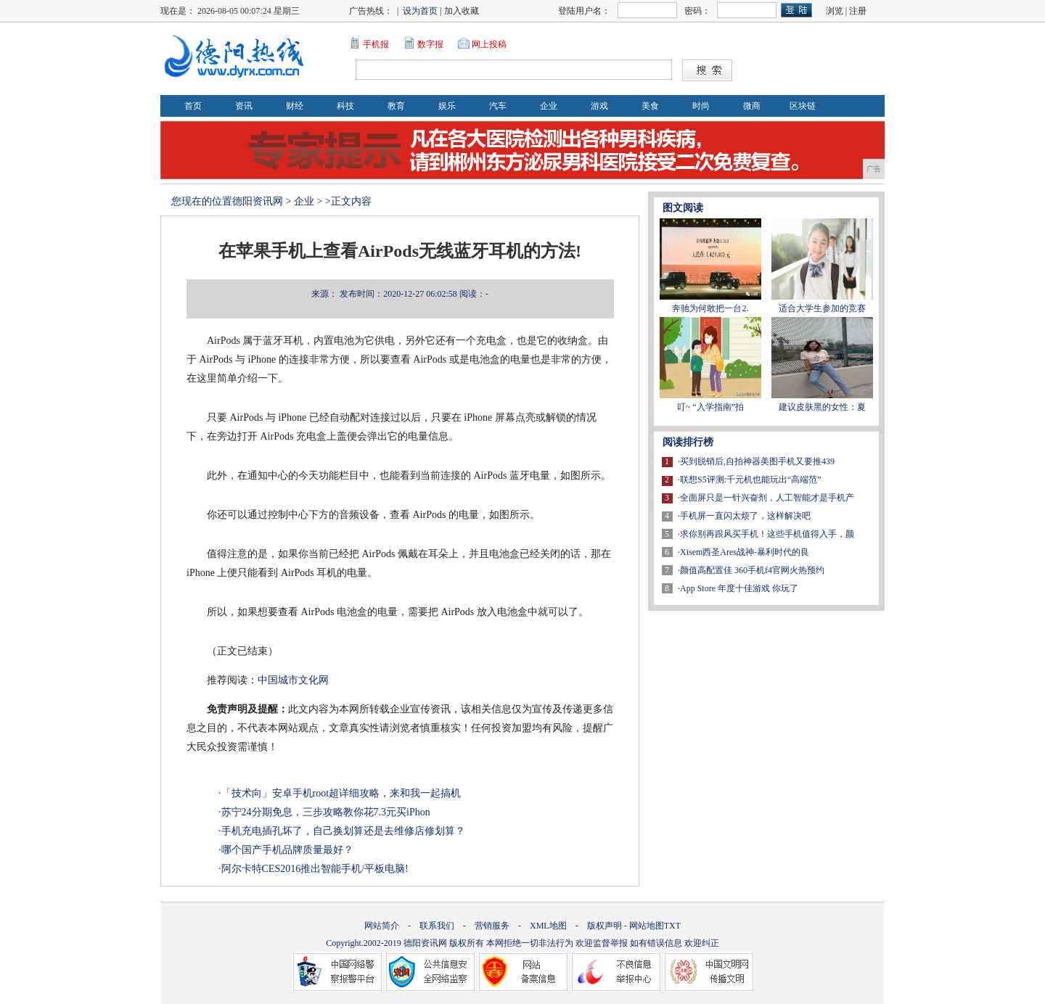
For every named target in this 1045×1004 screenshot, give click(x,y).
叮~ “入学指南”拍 (710, 407)
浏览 (834, 11)
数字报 (430, 44)
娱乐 (447, 106)
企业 (548, 106)
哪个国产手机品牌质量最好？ (287, 849)
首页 (193, 106)
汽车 (498, 106)
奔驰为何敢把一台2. (710, 308)
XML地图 (548, 926)
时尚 (701, 106)
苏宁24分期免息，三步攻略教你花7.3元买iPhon (325, 812)
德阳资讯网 (257, 201)
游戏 (599, 106)
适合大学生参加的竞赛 (822, 308)
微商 (752, 106)
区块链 (803, 106)
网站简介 (381, 926)
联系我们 (436, 926)
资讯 (244, 106)
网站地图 (646, 926)
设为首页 (420, 11)
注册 (857, 11)
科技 (345, 106)
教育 (396, 106)
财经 (294, 106)
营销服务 (492, 926)
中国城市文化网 (293, 680)
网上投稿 (489, 44)
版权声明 (604, 926)
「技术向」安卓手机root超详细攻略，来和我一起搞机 (341, 793)
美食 (650, 106)
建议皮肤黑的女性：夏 (822, 407)
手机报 (376, 44)
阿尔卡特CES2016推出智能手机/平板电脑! (315, 868)
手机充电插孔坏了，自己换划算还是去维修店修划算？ (343, 831)
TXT (672, 926)
